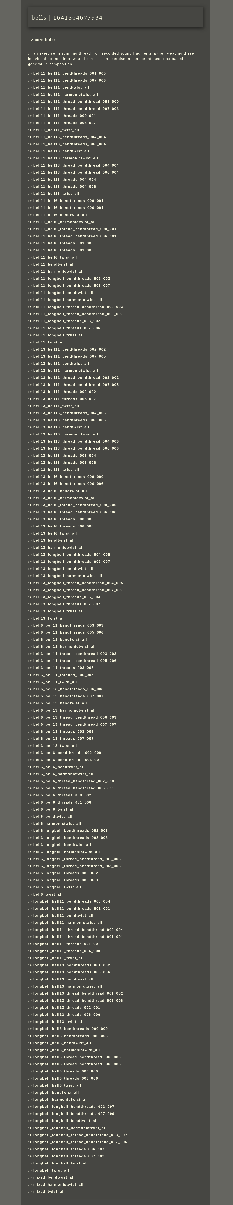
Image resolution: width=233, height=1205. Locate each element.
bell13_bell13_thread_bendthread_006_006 (76, 448)
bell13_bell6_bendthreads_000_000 (68, 477)
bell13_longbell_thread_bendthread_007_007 (78, 590)
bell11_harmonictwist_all (58, 271)
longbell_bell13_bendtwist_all (63, 979)
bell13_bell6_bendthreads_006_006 (68, 484)
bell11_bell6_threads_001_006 (63, 250)
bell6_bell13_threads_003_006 (63, 732)
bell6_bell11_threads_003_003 (63, 668)
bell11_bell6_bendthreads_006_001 (68, 208)
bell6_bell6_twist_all (54, 809)
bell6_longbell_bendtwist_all (62, 845)
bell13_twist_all (49, 618)
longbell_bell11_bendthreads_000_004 (71, 901)
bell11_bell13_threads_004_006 (64, 187)
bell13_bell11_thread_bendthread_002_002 (76, 378)
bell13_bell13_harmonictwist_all (65, 434)
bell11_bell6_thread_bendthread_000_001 (75, 229)
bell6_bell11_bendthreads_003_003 (68, 625)
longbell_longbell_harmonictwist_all (70, 1128)
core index (45, 40)
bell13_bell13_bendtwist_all (61, 427)
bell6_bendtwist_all (53, 816)
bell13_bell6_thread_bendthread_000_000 (75, 505)
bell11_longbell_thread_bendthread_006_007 (78, 314)
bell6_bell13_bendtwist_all (60, 703)
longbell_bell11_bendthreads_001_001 (71, 908)
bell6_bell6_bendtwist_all (59, 767)
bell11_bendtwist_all (54, 264)
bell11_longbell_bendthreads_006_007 (71, 286)
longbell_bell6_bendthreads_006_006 (70, 1036)
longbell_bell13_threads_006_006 (66, 1015)
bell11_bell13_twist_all (56, 194)
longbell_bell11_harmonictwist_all (68, 923)
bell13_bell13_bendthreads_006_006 (69, 420)
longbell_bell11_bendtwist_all (63, 916)
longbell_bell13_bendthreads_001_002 (71, 965)
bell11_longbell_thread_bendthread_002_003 (78, 307)
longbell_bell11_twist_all (58, 958)
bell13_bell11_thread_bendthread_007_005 (76, 385)
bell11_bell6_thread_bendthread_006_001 (75, 236)
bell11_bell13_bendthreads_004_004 (69, 137)
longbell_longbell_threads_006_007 (69, 1149)
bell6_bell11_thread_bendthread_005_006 (75, 661)
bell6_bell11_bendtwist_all (60, 640)
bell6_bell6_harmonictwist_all (63, 774)
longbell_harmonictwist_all (60, 1100)
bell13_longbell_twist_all (58, 611)
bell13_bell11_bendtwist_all (61, 363)
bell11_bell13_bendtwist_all (61, 151)
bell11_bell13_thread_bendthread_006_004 (76, 172)
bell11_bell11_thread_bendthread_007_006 (76, 109)
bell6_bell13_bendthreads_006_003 (68, 689)
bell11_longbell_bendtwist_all (63, 293)
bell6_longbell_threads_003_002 (65, 873)
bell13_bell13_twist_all (56, 470)
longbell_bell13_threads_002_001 (66, 1008)
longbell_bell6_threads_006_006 (65, 1078)
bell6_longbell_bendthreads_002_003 (70, 831)
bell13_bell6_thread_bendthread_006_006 (75, 512)
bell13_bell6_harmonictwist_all (64, 498)
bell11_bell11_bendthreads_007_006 (69, 80)
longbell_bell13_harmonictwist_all (68, 986)
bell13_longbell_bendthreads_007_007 (71, 562)
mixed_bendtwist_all (54, 1177)
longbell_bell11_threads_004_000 (66, 951)
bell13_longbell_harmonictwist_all (68, 576)
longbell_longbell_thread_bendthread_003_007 (80, 1135)
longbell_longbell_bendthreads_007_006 (74, 1114)
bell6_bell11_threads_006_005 (63, 675)
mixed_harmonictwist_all (58, 1185)
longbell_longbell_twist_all (60, 1163)
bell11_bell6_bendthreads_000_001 (68, 201)
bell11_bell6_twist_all (55, 257)
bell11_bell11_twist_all (56, 130)
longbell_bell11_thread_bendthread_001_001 (78, 937)
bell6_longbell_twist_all (57, 887)
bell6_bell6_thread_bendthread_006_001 (73, 788)
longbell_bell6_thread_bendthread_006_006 (77, 1064)
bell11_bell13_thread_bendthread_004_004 (76, 165)
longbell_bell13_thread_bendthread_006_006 (78, 1000)
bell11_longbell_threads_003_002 (66, 321)
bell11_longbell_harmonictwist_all (68, 300)
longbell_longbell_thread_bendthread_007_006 (80, 1142)
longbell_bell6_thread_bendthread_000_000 (77, 1057)
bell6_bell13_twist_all (55, 746)
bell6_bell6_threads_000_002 (62, 795)
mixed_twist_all (49, 1192)
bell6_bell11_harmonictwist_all (64, 647)
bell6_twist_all (48, 894)
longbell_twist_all (51, 1170)
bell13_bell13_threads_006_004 (64, 456)
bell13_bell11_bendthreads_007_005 (69, 356)
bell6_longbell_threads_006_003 (65, 880)
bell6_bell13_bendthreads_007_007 (68, 696)
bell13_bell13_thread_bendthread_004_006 (76, 441)
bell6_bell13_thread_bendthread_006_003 (75, 717)
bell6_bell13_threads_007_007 (63, 739)
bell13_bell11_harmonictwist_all (65, 371)
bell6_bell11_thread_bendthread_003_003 (75, 654)
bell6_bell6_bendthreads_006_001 (67, 760)
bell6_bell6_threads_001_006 (62, 802)
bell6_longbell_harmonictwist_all (66, 852)
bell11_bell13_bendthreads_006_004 (69, 144)
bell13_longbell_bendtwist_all (63, 569)
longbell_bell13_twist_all (58, 1022)
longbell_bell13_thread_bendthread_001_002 (78, 993)
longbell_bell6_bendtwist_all (62, 1043)
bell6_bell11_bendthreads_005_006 (68, 632)
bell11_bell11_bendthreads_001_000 (69, 73)
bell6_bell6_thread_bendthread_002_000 (73, 781)
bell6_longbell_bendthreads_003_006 (70, 838)
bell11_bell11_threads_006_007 (64, 123)
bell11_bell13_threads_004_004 (64, 179)
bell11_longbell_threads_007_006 (66, 328)
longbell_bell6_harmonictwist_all (66, 1050)
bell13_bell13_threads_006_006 (64, 463)
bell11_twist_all (49, 342)
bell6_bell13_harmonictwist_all (64, 710)
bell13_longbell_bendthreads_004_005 (71, 555)
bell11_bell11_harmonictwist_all (65, 95)
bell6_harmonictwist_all (57, 824)
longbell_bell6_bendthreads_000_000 (70, 1029)
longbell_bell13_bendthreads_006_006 (71, 972)
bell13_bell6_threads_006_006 (63, 526)
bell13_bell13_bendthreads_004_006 (69, 413)
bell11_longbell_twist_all (58, 335)
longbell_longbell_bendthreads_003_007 (74, 1107)
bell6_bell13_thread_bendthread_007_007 (75, 724)
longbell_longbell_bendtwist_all (65, 1121)
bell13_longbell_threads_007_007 (66, 604)
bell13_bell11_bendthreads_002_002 (69, 349)
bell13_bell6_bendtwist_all (60, 491)
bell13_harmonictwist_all (58, 548)
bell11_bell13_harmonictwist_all (65, 158)
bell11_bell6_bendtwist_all (60, 215)
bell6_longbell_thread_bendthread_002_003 (77, 859)
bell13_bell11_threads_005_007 (64, 399)
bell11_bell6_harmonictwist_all (64, 222)
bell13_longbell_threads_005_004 (66, 597)
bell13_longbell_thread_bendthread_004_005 (78, 583)
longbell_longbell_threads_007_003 (69, 1156)
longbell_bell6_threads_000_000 (65, 1071)
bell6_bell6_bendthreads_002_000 (67, 753)
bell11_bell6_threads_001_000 (63, 243)
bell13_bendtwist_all (54, 540)
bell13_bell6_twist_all (55, 533)
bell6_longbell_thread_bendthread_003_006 (77, 866)
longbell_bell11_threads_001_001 (66, 944)
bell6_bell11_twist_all (55, 682)
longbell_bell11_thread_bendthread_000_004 (78, 930)
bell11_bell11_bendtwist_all (61, 87)
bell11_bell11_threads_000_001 (64, 116)
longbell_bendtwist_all (56, 1093)
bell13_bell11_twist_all (56, 406)
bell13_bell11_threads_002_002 (64, 392)
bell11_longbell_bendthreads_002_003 (71, 279)
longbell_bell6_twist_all (57, 1085)
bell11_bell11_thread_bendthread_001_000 (76, 102)
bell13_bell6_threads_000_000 (63, 519)
